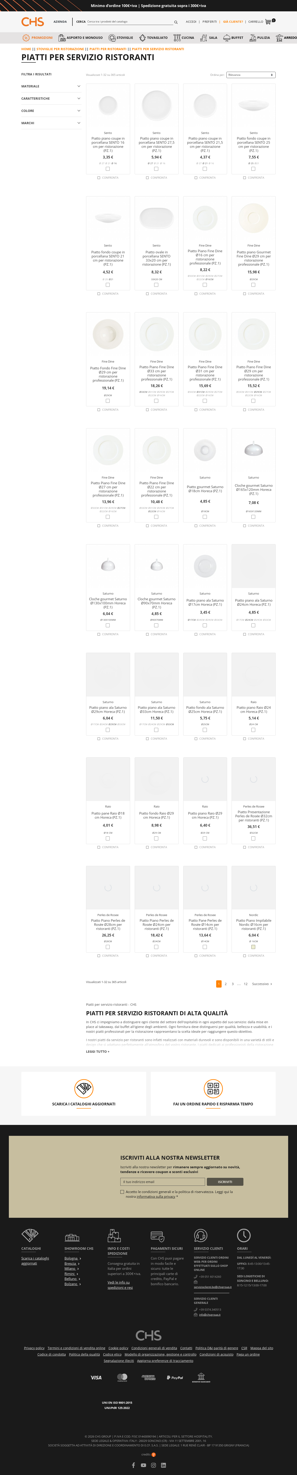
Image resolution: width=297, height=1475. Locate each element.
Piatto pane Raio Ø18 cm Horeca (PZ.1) (108, 815)
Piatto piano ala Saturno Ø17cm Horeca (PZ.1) (205, 602)
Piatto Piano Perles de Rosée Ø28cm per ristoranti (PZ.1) (108, 924)
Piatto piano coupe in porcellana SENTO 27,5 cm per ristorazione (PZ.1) (157, 144)
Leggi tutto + (97, 1051)
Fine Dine (205, 245)
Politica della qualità (84, 1354)
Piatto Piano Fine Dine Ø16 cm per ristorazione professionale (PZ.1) (205, 257)
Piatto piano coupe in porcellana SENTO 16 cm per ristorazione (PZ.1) (108, 144)
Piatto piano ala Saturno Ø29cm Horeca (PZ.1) (108, 709)
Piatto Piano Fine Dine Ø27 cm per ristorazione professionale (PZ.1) (108, 489)
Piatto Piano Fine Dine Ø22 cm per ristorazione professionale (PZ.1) (156, 489)
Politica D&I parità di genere (217, 1348)
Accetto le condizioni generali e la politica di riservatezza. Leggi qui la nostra (179, 1194)
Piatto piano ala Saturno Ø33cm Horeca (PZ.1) (156, 709)
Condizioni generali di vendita (154, 1348)
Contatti (186, 1348)
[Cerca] (130, 21)
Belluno (72, 1278)
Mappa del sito (261, 1348)
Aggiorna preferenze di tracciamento (165, 1361)
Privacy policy (34, 1348)
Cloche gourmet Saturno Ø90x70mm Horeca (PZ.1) (157, 603)
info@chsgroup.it (209, 1315)
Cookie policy (118, 1348)
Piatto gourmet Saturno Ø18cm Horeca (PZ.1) (205, 488)
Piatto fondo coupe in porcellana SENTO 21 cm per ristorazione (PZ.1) (108, 258)
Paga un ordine (248, 1354)
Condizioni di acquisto (216, 1354)
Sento (108, 133)
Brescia (72, 1263)
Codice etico (112, 1354)
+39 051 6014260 (210, 1277)
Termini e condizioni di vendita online (76, 1348)
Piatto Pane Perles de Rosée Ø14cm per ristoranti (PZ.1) (205, 924)
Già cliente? (233, 22)
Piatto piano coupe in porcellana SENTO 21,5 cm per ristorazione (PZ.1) (205, 144)
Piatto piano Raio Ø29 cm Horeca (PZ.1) (205, 815)
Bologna (73, 1258)
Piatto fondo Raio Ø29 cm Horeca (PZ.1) (156, 815)
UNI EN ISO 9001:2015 (117, 1403)
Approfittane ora (224, 5)
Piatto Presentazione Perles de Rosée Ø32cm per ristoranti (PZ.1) (253, 816)
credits (148, 1454)
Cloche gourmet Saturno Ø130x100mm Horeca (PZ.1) (108, 603)
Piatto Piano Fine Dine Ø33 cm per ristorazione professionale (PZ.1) (156, 373)
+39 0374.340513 (210, 1310)
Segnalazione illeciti (119, 1361)
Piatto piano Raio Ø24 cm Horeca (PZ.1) (254, 709)
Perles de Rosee (253, 806)
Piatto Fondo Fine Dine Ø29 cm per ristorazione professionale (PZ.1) (108, 374)
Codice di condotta (51, 1354)
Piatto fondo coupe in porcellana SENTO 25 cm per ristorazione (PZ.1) (253, 144)
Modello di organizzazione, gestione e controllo (160, 1354)
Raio (254, 702)
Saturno (205, 477)
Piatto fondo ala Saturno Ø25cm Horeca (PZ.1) (205, 709)
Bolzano (72, 1284)
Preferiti (210, 22)
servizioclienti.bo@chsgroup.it (213, 1287)
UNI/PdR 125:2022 (117, 1408)
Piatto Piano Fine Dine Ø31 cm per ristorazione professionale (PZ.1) (205, 373)
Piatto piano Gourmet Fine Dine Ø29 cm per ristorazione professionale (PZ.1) (254, 258)
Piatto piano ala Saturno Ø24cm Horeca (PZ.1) (253, 602)
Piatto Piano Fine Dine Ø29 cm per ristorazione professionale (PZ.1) (253, 373)
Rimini (71, 1273)
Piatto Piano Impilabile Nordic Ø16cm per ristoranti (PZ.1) (253, 924)
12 (246, 984)
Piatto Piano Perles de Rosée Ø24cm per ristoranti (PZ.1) (157, 924)
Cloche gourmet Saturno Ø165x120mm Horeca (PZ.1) (254, 489)
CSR (244, 1348)
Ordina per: (217, 75)
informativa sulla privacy (156, 1196)
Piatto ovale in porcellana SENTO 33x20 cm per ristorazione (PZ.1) (156, 258)
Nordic (253, 915)
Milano (71, 1268)
